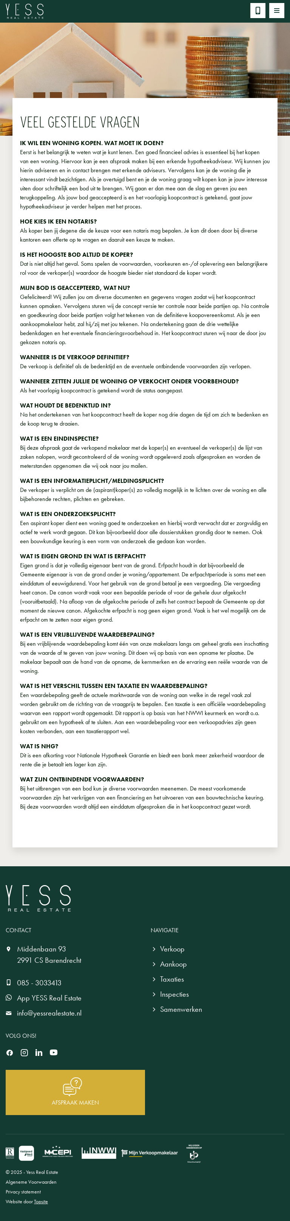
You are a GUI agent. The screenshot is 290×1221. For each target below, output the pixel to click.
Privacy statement (23, 1191)
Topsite (41, 1201)
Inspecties (174, 994)
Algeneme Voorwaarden (31, 1181)
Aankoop (173, 964)
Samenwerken (181, 1009)
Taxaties (172, 979)
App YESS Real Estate (49, 998)
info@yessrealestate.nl (49, 1013)
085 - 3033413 (39, 983)
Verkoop (172, 949)
